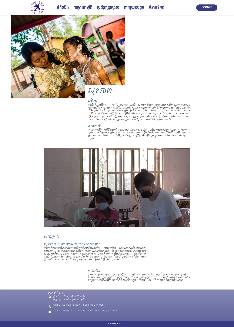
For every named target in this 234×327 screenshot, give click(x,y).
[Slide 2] (117, 222)
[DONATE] (206, 7)
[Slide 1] (113, 222)
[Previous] (48, 188)
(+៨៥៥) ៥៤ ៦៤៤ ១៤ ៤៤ (65, 305)
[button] (62, 7)
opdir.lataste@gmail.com (66, 310)
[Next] (186, 188)
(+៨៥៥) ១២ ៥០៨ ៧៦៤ (92, 305)
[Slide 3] (120, 222)
